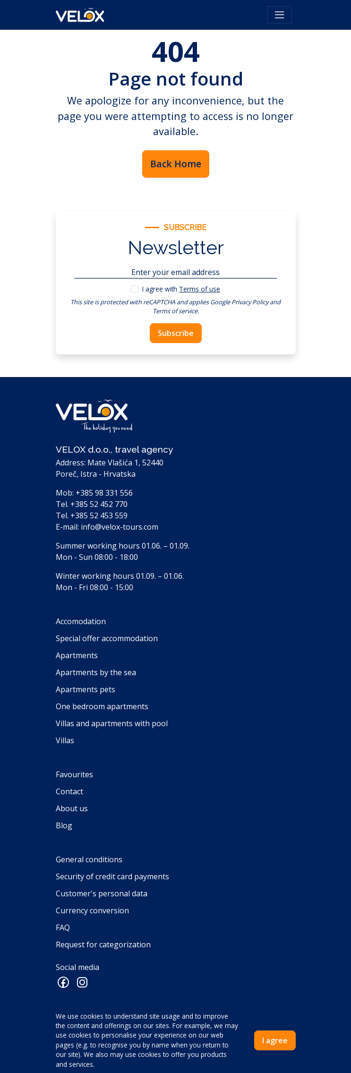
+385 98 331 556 (104, 493)
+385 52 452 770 (99, 504)
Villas (65, 740)
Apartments (77, 655)
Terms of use (199, 288)
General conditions (89, 859)
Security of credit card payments (112, 876)
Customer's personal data (101, 893)
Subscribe (176, 333)
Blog (64, 825)
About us (72, 808)
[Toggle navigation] (279, 15)
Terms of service (175, 311)
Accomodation (81, 621)
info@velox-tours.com (119, 527)
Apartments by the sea (96, 672)
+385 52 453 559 (99, 515)
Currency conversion (92, 910)
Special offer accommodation (107, 638)
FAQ (63, 927)
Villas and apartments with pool (112, 723)
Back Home (175, 163)
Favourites (74, 774)
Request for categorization (103, 944)
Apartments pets (85, 689)
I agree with (181, 288)
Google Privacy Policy (239, 302)
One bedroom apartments (102, 706)
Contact (69, 791)
